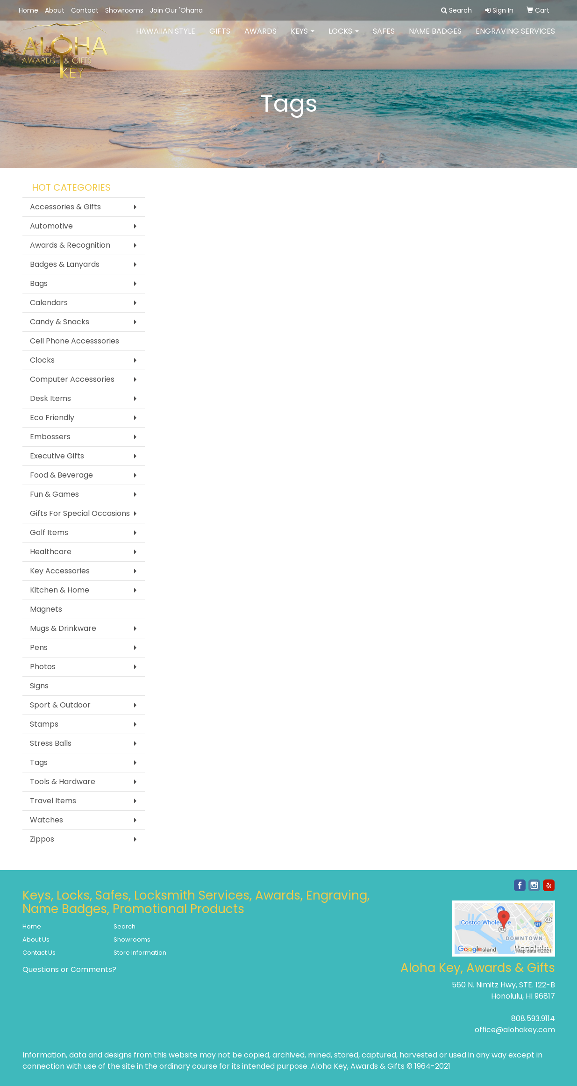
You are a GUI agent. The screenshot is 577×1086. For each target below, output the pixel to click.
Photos (43, 666)
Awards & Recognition (70, 245)
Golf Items (49, 532)
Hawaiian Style (165, 37)
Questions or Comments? (69, 969)
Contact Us (39, 952)
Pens (39, 647)
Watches (46, 819)
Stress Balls (50, 743)
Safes (384, 37)
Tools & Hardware (62, 781)
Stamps (44, 724)
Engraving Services (515, 37)
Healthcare (50, 551)
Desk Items (50, 398)
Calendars (49, 302)
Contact (85, 10)
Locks (343, 37)
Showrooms (124, 10)
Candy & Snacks (59, 321)
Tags (39, 762)
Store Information (140, 952)
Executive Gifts (57, 455)
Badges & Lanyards (65, 264)
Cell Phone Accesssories (74, 341)
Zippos (42, 839)
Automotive (51, 226)
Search (124, 926)
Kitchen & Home (59, 590)
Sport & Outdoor (60, 705)
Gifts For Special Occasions (80, 513)
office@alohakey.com (515, 1029)
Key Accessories (60, 570)
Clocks (42, 360)
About (54, 10)
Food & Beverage (61, 475)
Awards (260, 37)
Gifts (219, 37)
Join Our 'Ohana (176, 10)
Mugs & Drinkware (63, 628)
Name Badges (435, 37)
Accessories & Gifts (65, 206)
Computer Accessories (72, 379)
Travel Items (53, 800)
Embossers (50, 436)
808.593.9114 (533, 1018)
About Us (36, 939)
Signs (39, 685)
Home (28, 10)
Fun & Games (54, 494)
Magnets (46, 609)
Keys (302, 37)
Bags (39, 283)
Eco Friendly (52, 417)
